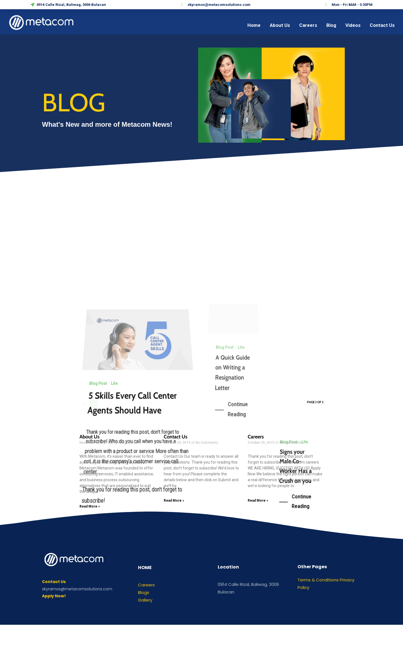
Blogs (143, 592)
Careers (256, 437)
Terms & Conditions (318, 580)
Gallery (145, 600)
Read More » (89, 506)
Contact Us (176, 437)
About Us (89, 437)
